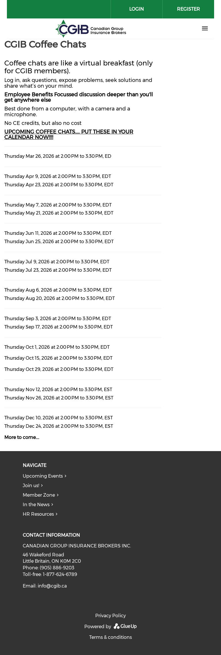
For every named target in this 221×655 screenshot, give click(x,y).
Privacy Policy (110, 615)
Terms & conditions (110, 637)
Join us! (31, 485)
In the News (36, 504)
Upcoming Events (43, 476)
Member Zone (39, 495)
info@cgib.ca (52, 586)
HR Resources (38, 514)
